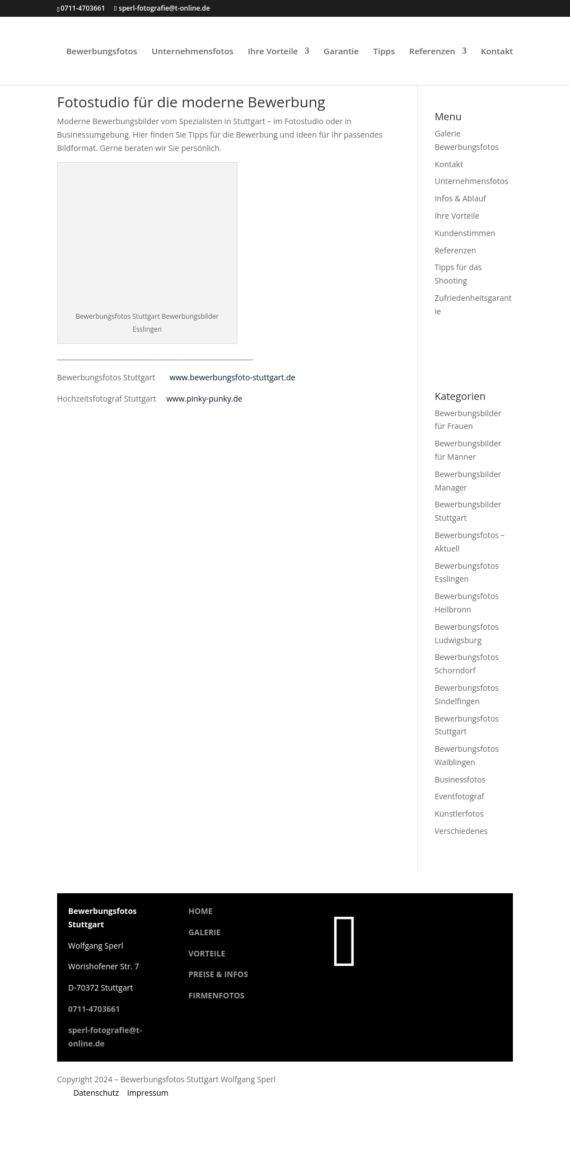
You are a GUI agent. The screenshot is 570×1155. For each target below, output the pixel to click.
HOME (201, 911)
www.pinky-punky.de (204, 398)
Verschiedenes (461, 831)
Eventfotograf (459, 796)
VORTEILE (207, 953)
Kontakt (497, 51)
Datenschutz (96, 1092)
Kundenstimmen (464, 233)
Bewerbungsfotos (101, 51)
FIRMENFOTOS (217, 995)
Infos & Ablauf (460, 198)
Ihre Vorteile (273, 51)
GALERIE (205, 932)
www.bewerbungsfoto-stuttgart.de (233, 377)
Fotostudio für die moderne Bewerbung (191, 102)
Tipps (384, 51)
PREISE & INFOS (218, 974)
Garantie (341, 51)
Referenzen (432, 51)
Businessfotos (459, 779)
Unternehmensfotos (192, 51)
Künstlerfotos (459, 813)
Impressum (148, 1092)
